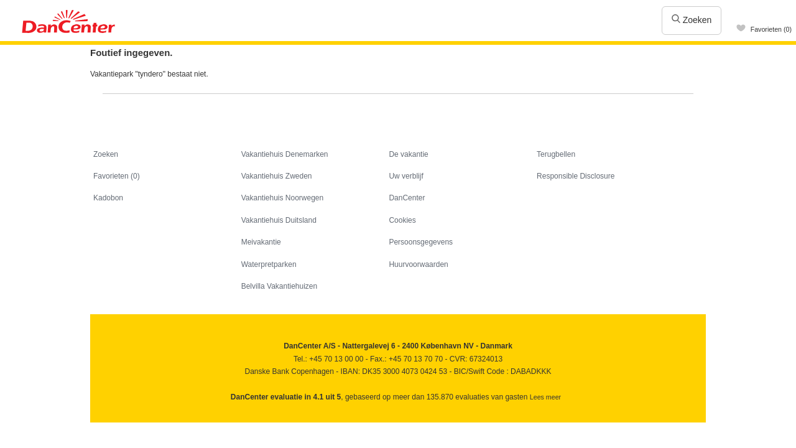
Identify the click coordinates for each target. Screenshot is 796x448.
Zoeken (692, 20)
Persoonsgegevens (421, 242)
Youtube (127, 426)
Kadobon (108, 198)
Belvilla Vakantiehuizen (279, 286)
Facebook (100, 426)
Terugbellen (556, 154)
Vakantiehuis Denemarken (284, 154)
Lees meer (545, 397)
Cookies (402, 220)
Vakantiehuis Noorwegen (282, 198)
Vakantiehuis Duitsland (279, 220)
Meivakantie (261, 242)
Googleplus (154, 426)
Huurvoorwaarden (418, 264)
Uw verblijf (406, 176)
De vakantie (408, 154)
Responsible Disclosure (575, 176)
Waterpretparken (269, 264)
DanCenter (407, 198)
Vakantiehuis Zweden (276, 176)
